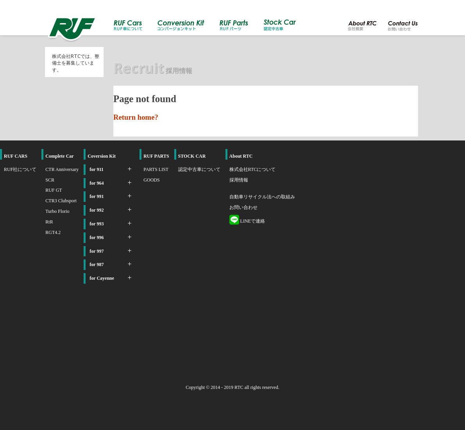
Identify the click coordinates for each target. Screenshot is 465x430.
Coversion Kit (102, 156)
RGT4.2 (53, 232)
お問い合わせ (243, 207)
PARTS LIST (155, 169)
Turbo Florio (57, 211)
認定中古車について (199, 169)
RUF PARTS (156, 156)
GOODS (151, 180)
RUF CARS (15, 156)
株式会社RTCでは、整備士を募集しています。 (75, 63)
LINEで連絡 (247, 221)
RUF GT (53, 190)
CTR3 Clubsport (61, 200)
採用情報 (238, 180)
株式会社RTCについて (252, 169)
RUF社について (20, 169)
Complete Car (59, 156)
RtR (49, 222)
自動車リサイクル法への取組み (262, 197)
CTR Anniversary (62, 169)
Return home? (135, 117)
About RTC (241, 156)
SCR (49, 180)
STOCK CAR (192, 156)
